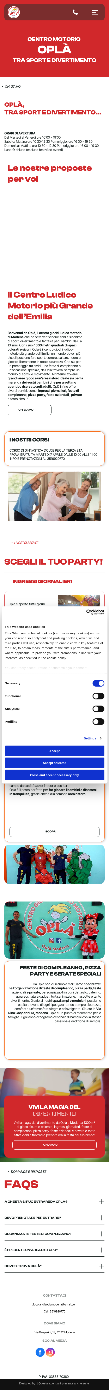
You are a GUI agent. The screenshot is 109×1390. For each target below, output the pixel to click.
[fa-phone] (75, 14)
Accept (54, 751)
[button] (54, 581)
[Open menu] (95, 12)
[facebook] (40, 1353)
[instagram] (50, 1353)
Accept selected (54, 763)
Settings (90, 738)
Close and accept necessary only (54, 775)
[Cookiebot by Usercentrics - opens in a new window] (86, 612)
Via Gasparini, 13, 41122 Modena (55, 1332)
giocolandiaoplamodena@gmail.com (54, 1304)
